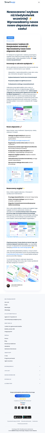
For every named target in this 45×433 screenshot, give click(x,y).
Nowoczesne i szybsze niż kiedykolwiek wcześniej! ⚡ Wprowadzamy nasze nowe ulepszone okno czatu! (19, 47)
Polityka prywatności (22, 423)
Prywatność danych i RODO (13, 421)
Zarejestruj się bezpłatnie (22, 396)
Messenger (7, 307)
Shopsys (27, 430)
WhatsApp (7, 310)
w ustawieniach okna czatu (15, 254)
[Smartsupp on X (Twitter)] (29, 408)
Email (6, 305)
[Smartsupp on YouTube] (26, 408)
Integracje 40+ (8, 331)
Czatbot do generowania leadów (13, 326)
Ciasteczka (35, 421)
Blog (6, 341)
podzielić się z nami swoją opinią (21, 247)
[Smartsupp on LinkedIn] (16, 408)
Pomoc (6, 338)
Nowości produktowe (10, 343)
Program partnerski (10, 358)
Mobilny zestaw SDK (10, 329)
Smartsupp (21, 430)
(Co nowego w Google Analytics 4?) (19, 140)
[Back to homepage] (10, 3)
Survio (30, 430)
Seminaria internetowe (10, 349)
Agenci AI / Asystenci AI (11, 317)
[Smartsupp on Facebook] (19, 408)
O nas (6, 355)
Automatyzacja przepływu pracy (13, 319)
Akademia (7, 346)
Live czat (7, 302)
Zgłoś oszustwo (9, 361)
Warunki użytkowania (26, 421)
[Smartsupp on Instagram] (22, 408)
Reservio (35, 430)
